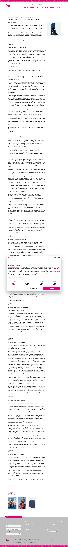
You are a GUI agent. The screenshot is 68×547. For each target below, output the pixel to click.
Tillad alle (52, 288)
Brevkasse (26, 7)
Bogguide (38, 7)
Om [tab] (54, 260)
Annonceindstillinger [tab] (40, 260)
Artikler (32, 7)
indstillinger (57, 271)
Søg (20, 533)
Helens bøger (45, 7)
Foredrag (52, 7)
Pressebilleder (28, 527)
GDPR (40, 4)
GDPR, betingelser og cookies (51, 531)
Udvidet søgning (47, 4)
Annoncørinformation (49, 526)
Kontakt (46, 527)
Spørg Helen (28, 529)
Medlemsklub (35, 4)
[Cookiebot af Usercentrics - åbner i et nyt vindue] (55, 257)
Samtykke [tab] (13, 260)
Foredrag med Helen (29, 524)
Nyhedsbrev (58, 7)
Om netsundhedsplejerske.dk (50, 524)
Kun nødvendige (33, 288)
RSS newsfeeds (48, 529)
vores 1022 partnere (14, 267)
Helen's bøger (28, 526)
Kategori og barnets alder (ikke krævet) (12, 524)
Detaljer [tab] (27, 260)
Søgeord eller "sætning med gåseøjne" (13, 531)
